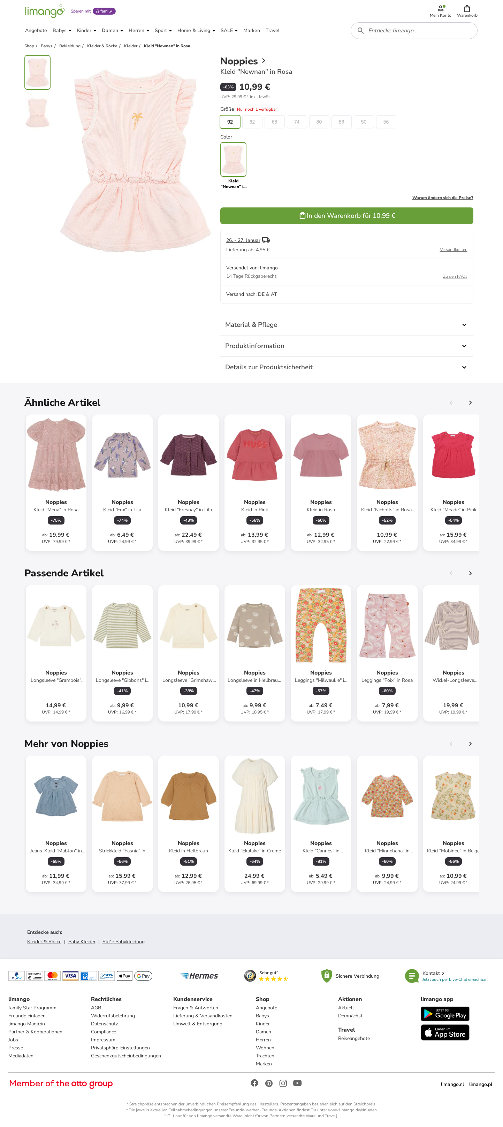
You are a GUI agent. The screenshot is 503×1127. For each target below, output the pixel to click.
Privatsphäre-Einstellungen (120, 1048)
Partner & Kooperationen (35, 1032)
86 (341, 122)
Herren (263, 1040)
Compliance (103, 1032)
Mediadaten (20, 1056)
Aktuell (346, 1007)
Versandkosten (453, 249)
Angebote (266, 1007)
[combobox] (414, 30)
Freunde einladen (27, 1015)
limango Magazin (26, 1023)
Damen (263, 1032)
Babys (262, 1015)
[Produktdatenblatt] (56, 483)
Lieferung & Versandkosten (203, 1015)
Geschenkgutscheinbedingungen (126, 1056)
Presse (15, 1048)
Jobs (13, 1040)
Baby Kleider (82, 941)
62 (252, 122)
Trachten (265, 1056)
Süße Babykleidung (123, 941)
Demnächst (350, 1015)
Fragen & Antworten (195, 1007)
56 (386, 122)
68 (274, 122)
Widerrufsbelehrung (113, 1015)
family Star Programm (32, 1007)
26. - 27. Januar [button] (243, 240)
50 (364, 122)
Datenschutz (104, 1023)
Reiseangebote (354, 1038)
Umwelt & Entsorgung (197, 1023)
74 (297, 122)
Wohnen (265, 1048)
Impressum (103, 1040)
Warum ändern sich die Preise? (442, 197)
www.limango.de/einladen (352, 1110)
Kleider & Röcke (44, 941)
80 (319, 122)
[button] (467, 11)
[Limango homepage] (45, 11)
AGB (96, 1007)
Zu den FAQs (455, 276)
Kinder (263, 1023)
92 (230, 122)
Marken (264, 1064)
